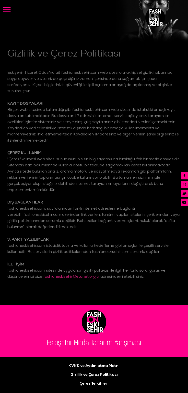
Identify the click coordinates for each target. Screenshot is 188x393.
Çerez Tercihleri (94, 384)
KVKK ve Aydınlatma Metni (94, 366)
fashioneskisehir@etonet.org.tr (71, 277)
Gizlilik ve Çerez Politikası (94, 375)
